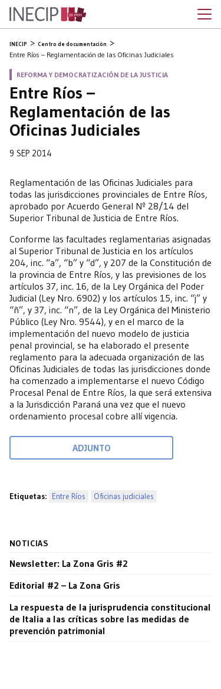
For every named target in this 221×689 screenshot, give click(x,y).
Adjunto (91, 448)
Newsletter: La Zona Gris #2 (68, 563)
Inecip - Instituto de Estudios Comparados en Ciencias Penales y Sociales (47, 14)
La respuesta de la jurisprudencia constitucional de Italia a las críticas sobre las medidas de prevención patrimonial (110, 618)
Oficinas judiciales (124, 496)
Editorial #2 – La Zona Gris (64, 585)
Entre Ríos (68, 496)
